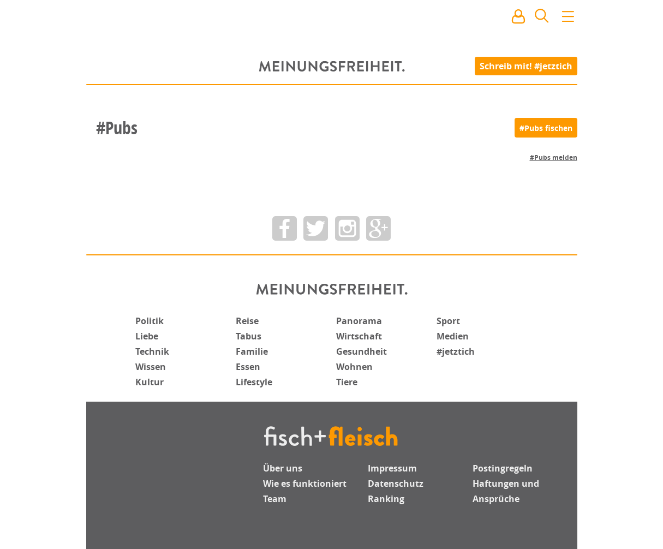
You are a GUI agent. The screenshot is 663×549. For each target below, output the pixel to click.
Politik (149, 321)
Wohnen (354, 367)
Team (274, 499)
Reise (247, 321)
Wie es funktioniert (305, 484)
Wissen (150, 367)
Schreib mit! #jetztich (526, 65)
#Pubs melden (553, 157)
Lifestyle (254, 382)
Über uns (282, 468)
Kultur (149, 382)
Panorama (359, 321)
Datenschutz (395, 484)
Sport (448, 321)
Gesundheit (361, 351)
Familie (252, 351)
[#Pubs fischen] (546, 128)
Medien (453, 336)
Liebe (146, 336)
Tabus (248, 336)
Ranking (386, 499)
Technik (152, 351)
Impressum (392, 468)
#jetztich (456, 351)
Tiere (346, 382)
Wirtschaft (359, 336)
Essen (248, 367)
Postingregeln (503, 468)
